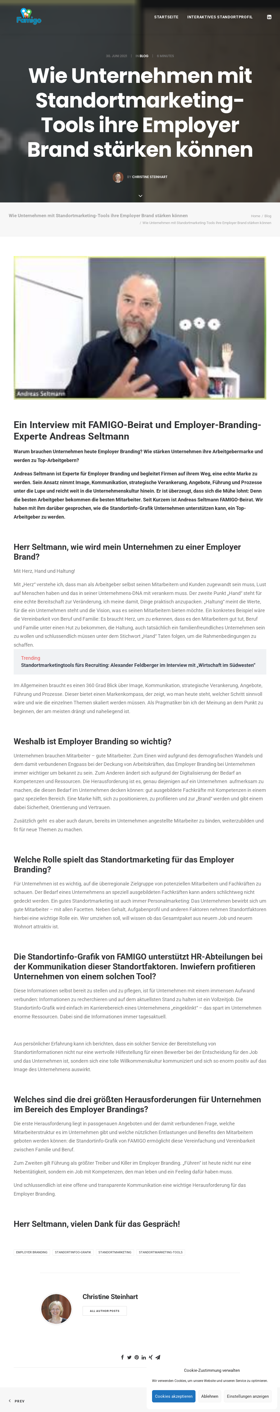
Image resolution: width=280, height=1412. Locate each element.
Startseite (166, 17)
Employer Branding (32, 1252)
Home (255, 216)
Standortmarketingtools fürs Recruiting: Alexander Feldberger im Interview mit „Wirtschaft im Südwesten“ (138, 665)
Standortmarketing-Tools (161, 1252)
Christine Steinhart (149, 177)
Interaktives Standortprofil (220, 17)
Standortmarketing (115, 1252)
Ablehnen (209, 1396)
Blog (144, 56)
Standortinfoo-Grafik (73, 1252)
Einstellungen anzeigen (248, 1396)
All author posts (104, 1310)
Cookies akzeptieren (173, 1396)
